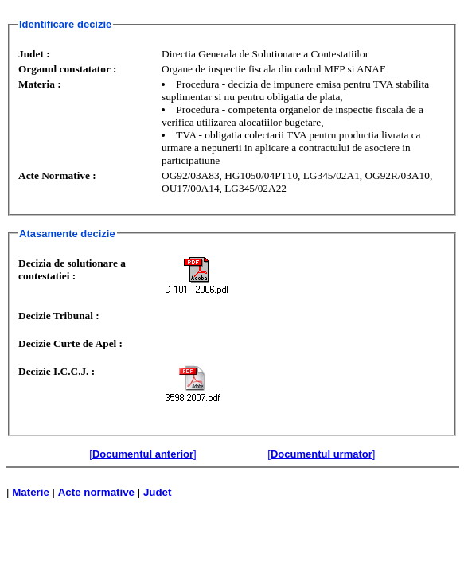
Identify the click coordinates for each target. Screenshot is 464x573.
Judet (157, 492)
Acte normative (96, 492)
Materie (30, 492)
